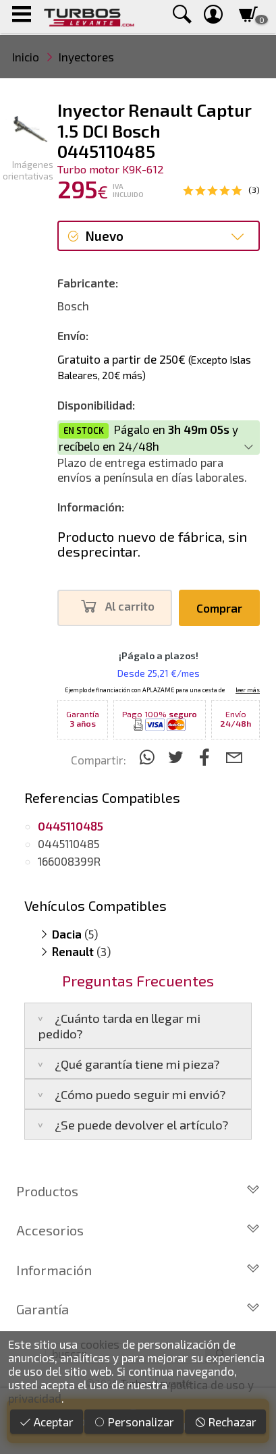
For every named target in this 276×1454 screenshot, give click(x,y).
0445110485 (68, 843)
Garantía (138, 1309)
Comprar (219, 608)
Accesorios (138, 1230)
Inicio (25, 56)
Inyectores (86, 56)
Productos (138, 1191)
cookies (99, 1344)
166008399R (69, 861)
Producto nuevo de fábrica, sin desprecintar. (152, 544)
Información (138, 1270)
